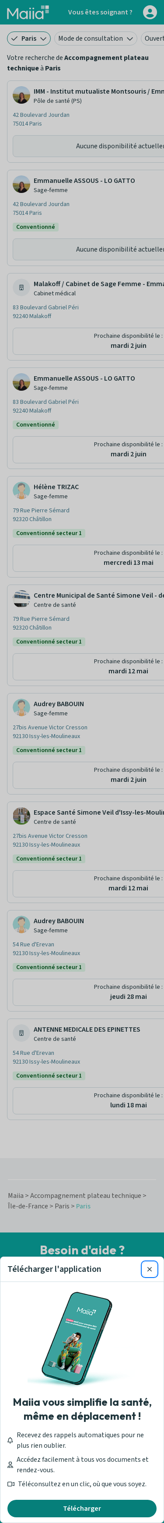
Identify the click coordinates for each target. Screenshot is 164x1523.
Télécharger (82, 1508)
